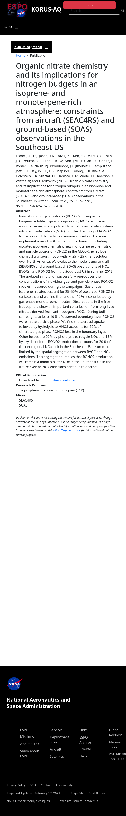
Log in (89, 5)
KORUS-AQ (46, 9)
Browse (85, 749)
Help (83, 756)
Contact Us (90, 801)
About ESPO (29, 744)
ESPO (24, 730)
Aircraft (55, 749)
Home (20, 55)
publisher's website (59, 380)
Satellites (57, 756)
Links (83, 730)
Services (56, 730)
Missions (27, 736)
